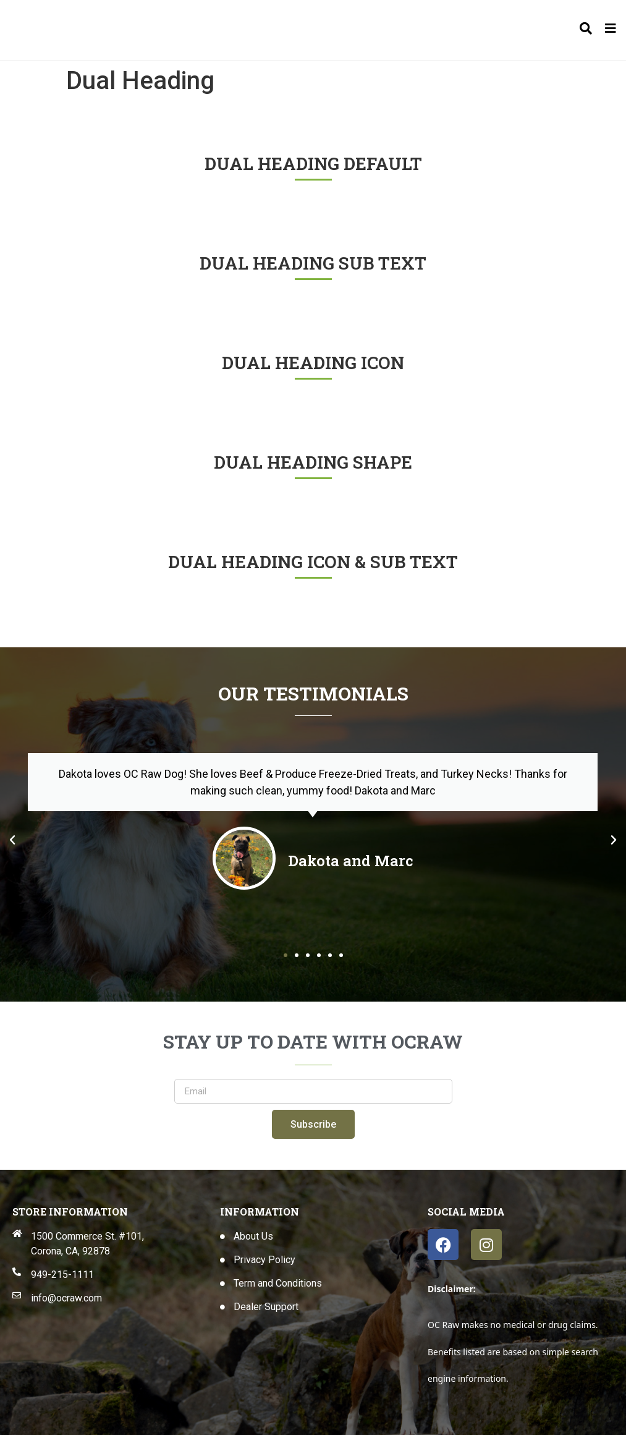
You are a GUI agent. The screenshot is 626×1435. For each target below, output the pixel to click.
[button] (12, 840)
